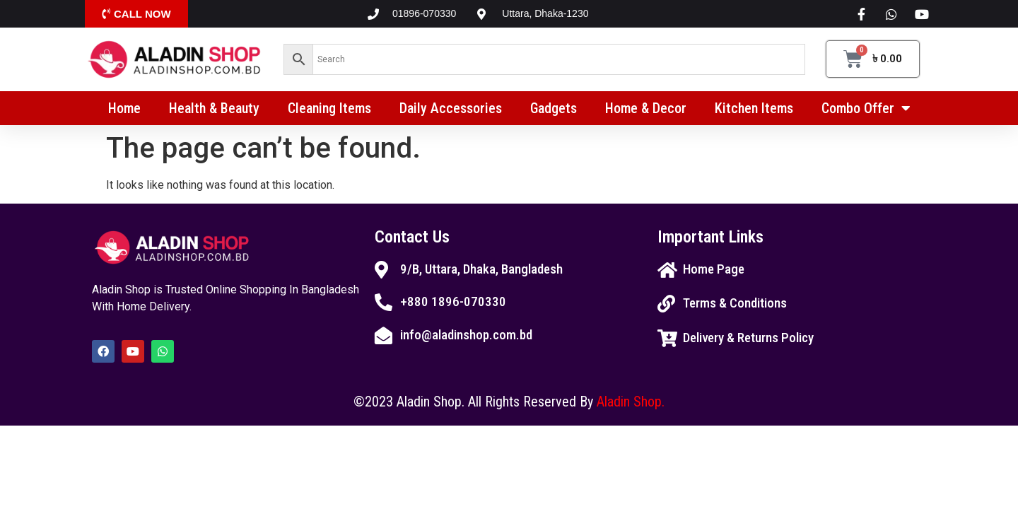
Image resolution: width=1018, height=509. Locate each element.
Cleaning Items (329, 108)
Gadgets (553, 108)
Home (124, 108)
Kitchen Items (754, 108)
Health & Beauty (214, 108)
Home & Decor (645, 108)
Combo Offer (866, 108)
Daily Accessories (450, 108)
